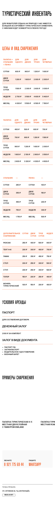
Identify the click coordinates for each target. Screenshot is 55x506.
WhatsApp (35, 464)
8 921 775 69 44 (14, 464)
